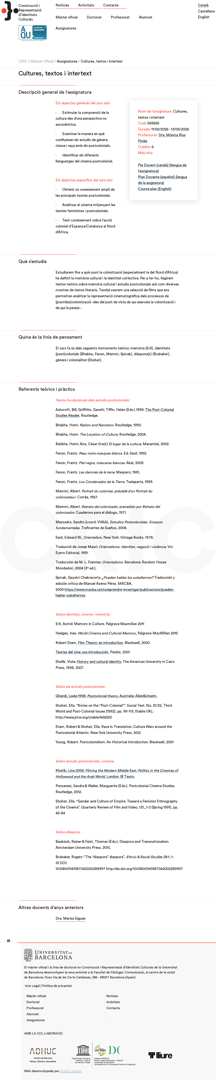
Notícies (62, 5)
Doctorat (94, 17)
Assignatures (66, 28)
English (203, 17)
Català (203, 5)
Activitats (86, 5)
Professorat (120, 17)
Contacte (110, 5)
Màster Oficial (42, 61)
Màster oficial (67, 17)
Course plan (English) (154, 189)
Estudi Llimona (70, 1071)
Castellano (206, 11)
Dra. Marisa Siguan (71, 918)
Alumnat (145, 17)
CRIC (23, 61)
